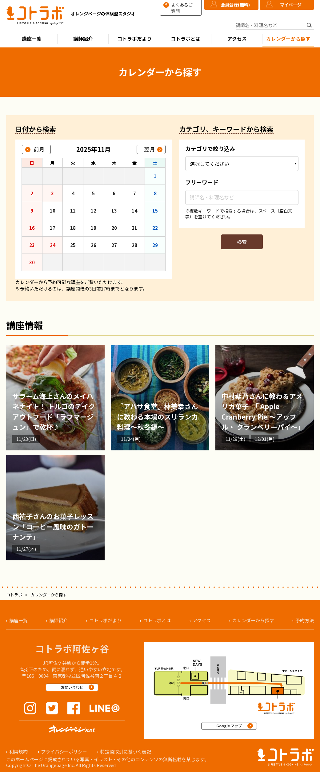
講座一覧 (32, 38)
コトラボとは (185, 38)
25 (73, 245)
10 (52, 210)
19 (93, 228)
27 (114, 245)
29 (155, 245)
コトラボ (14, 595)
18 (73, 228)
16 (32, 228)
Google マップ (229, 725)
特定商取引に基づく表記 (125, 751)
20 (114, 228)
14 (134, 210)
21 (134, 228)
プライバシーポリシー (64, 751)
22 (155, 228)
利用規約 (18, 751)
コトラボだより (134, 38)
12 (93, 210)
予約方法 (304, 620)
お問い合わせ (72, 687)
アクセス (237, 38)
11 (73, 210)
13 (114, 210)
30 (32, 262)
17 (52, 228)
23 (32, 245)
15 (155, 210)
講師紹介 (83, 38)
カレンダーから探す (288, 38)
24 (52, 245)
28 (134, 245)
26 (93, 245)
